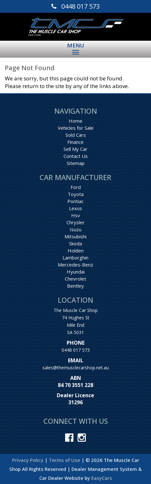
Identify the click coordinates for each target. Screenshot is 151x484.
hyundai (76, 271)
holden (76, 250)
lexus (75, 208)
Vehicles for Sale (76, 128)
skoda (75, 243)
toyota (76, 194)
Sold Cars (75, 135)
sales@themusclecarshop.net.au (75, 368)
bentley (75, 286)
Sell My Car (75, 149)
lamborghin (75, 257)
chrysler (75, 222)
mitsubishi (75, 236)
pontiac (75, 201)
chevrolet (75, 278)
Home (75, 121)
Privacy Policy (28, 460)
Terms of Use (65, 460)
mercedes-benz (75, 264)
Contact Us (76, 156)
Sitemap (76, 163)
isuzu (75, 229)
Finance (75, 142)
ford (76, 187)
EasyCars (101, 478)
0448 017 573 (76, 350)
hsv (75, 215)
